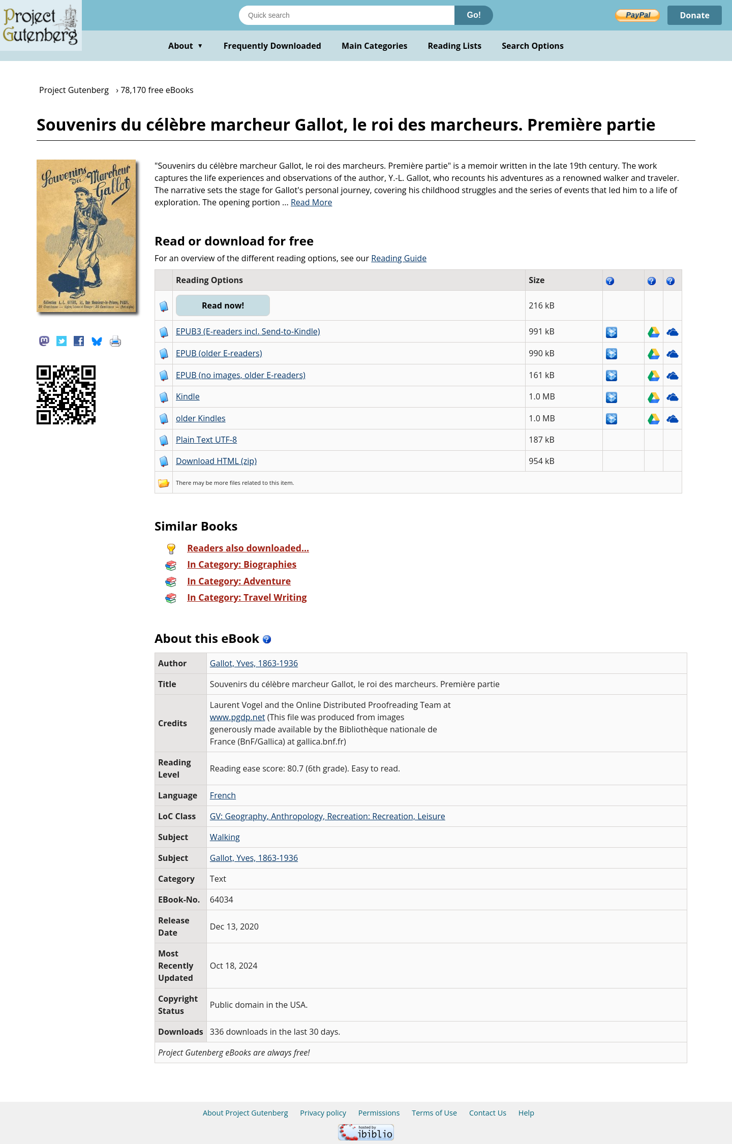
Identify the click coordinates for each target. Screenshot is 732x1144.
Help (526, 1113)
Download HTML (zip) (216, 461)
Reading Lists (455, 45)
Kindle (188, 396)
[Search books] (346, 15)
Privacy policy (323, 1113)
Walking (225, 837)
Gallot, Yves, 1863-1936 (254, 663)
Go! (474, 15)
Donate (695, 15)
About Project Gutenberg (245, 1113)
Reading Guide (398, 258)
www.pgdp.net (237, 717)
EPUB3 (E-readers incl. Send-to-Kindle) (248, 331)
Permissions (379, 1113)
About (185, 46)
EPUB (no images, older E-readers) (241, 375)
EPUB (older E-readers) (219, 353)
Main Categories (375, 45)
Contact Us (487, 1113)
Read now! (223, 305)
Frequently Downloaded (272, 45)
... (307, 202)
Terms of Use (434, 1113)
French (223, 795)
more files (227, 482)
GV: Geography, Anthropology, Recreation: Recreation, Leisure (327, 816)
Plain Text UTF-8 (206, 439)
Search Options (533, 45)
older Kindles (201, 418)
